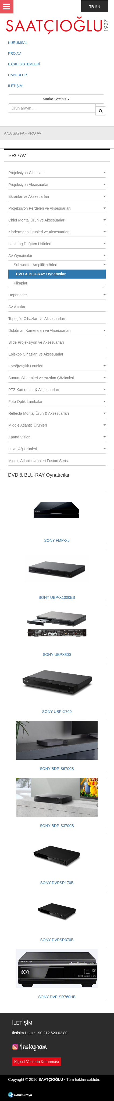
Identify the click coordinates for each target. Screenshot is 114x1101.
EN (97, 7)
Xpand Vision (57, 437)
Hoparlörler (57, 295)
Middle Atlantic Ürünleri (57, 425)
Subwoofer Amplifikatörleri (60, 265)
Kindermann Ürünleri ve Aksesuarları (57, 232)
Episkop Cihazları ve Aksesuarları (36, 354)
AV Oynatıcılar (57, 256)
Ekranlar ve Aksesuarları (57, 196)
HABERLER (17, 75)
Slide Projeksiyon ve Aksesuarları (36, 342)
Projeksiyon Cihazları (57, 173)
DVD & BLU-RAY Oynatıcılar (41, 274)
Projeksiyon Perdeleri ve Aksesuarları (57, 208)
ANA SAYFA (14, 133)
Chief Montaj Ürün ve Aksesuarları (57, 220)
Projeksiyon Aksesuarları (57, 184)
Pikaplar (20, 283)
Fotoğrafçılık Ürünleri (57, 366)
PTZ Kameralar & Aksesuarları (57, 390)
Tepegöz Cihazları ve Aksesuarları (36, 318)
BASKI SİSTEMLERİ (24, 64)
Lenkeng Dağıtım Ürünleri (57, 244)
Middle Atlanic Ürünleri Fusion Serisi (38, 461)
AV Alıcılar (17, 307)
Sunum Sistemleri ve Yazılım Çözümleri (57, 378)
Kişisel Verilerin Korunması (36, 1062)
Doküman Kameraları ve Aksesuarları (57, 330)
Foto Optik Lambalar (57, 401)
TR (91, 7)
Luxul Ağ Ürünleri (57, 449)
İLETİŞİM (15, 86)
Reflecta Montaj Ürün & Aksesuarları (57, 413)
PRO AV (14, 53)
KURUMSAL (17, 43)
